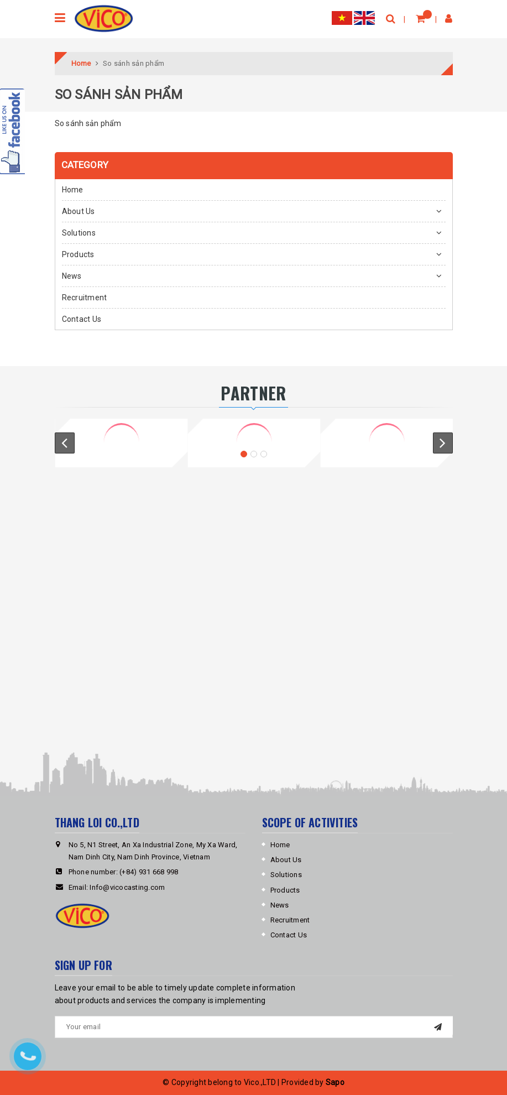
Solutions (79, 232)
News (72, 276)
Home (72, 189)
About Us (78, 211)
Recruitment (84, 297)
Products (78, 254)
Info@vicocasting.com (127, 887)
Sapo (335, 1082)
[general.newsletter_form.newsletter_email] (254, 1027)
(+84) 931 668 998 (148, 872)
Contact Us (82, 319)
